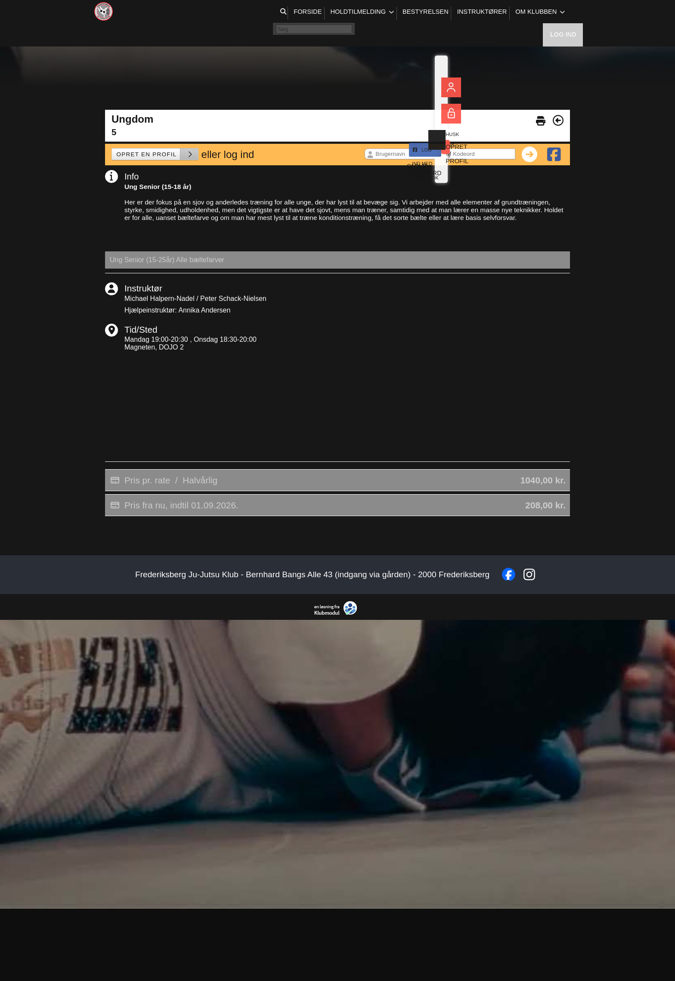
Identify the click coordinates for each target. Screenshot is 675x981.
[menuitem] (105, 13)
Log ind (563, 12)
